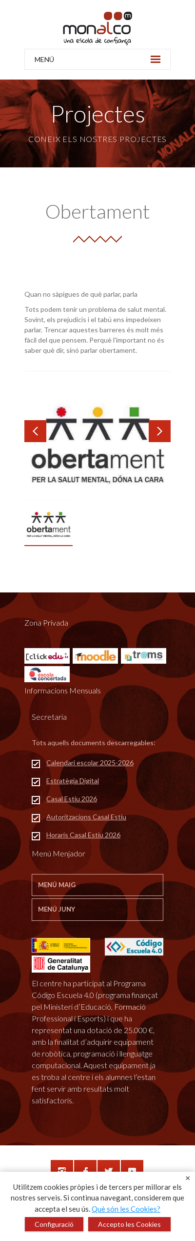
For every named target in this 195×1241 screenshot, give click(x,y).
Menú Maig (57, 885)
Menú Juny (56, 909)
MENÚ (97, 59)
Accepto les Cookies (129, 1224)
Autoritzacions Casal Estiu (86, 817)
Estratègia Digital (72, 780)
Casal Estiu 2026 (71, 798)
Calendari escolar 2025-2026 (90, 762)
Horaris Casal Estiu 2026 (83, 835)
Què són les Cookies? (126, 1208)
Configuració (54, 1224)
